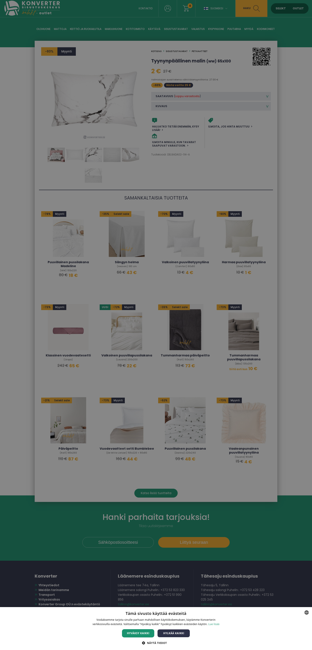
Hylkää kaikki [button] (173, 633)
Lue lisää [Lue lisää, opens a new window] (213, 624)
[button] (156, 643)
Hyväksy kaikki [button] (138, 633)
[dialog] (156, 325)
